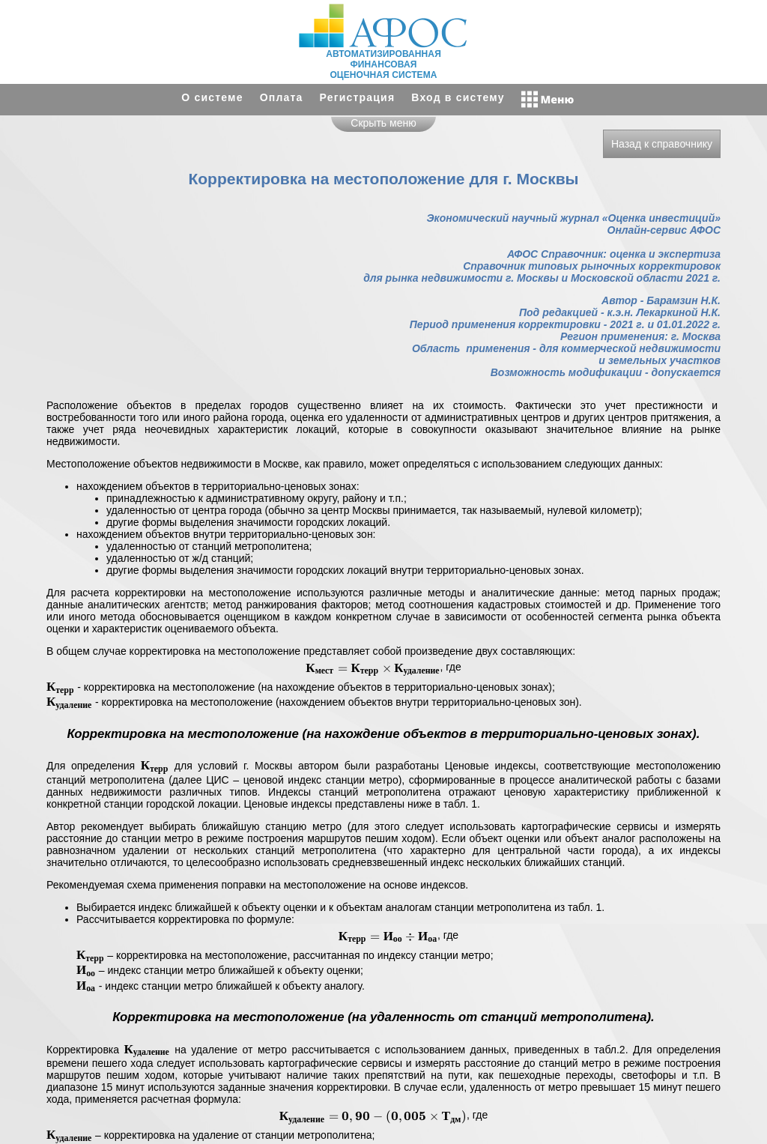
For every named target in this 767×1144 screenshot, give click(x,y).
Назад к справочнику (661, 144)
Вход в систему (457, 97)
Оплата (281, 97)
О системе (212, 97)
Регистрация (357, 97)
